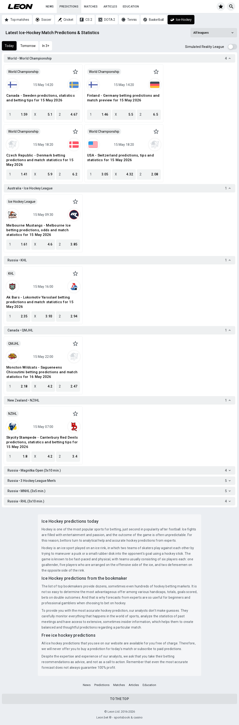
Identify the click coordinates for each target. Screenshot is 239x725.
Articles (110, 6)
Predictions (69, 6)
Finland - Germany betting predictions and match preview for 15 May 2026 (123, 97)
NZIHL (12, 414)
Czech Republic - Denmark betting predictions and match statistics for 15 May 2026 (40, 160)
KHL (11, 273)
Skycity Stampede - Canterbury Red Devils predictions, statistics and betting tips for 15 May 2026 (42, 442)
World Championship (23, 72)
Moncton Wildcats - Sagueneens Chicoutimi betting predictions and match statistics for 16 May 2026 (41, 372)
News (50, 6)
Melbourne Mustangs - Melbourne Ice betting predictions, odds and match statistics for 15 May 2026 (38, 230)
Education (131, 6)
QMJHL (13, 343)
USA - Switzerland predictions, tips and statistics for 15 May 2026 (120, 157)
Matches (91, 6)
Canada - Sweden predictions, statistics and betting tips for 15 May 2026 (40, 97)
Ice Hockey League (21, 201)
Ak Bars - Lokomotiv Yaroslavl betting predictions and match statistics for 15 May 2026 (40, 302)
